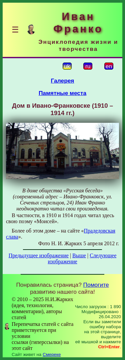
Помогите (96, 284)
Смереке (52, 354)
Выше (79, 255)
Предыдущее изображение (39, 255)
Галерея (62, 80)
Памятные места (62, 93)
